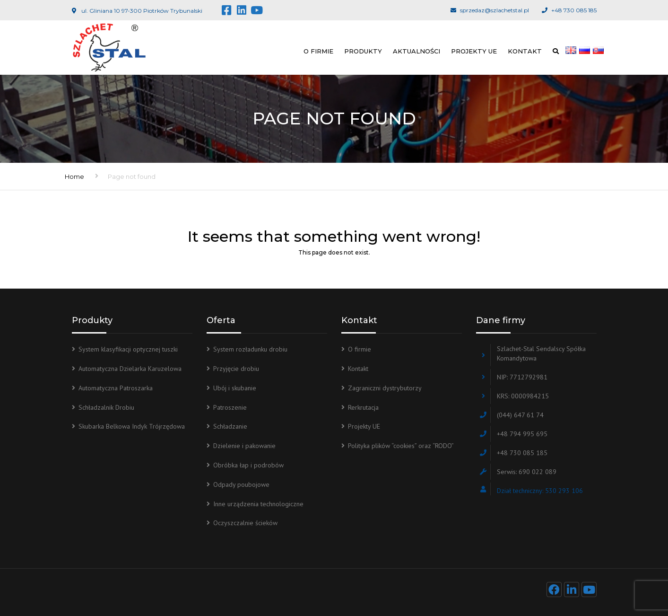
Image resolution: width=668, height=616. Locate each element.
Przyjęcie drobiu (236, 368)
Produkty (363, 51)
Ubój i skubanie (234, 388)
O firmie (318, 51)
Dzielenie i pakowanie (244, 445)
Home (74, 176)
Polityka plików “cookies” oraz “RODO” (401, 445)
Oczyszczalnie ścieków (245, 523)
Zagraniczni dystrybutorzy (385, 388)
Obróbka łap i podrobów (248, 465)
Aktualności (416, 51)
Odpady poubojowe (241, 484)
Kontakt (525, 51)
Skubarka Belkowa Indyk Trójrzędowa (131, 426)
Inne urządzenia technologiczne (258, 504)
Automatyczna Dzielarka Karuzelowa (130, 368)
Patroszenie (230, 407)
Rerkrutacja (363, 407)
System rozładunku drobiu (250, 349)
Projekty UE (474, 51)
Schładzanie (230, 426)
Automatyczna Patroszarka (115, 388)
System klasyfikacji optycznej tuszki (128, 349)
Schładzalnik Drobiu (106, 407)
